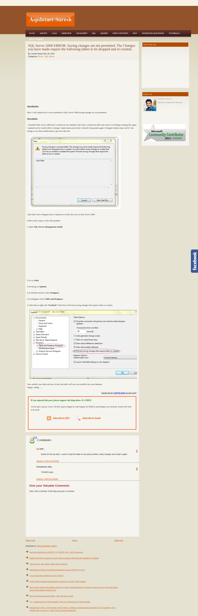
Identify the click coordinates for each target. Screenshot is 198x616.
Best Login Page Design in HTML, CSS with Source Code (51, 596)
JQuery (104, 33)
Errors (41, 56)
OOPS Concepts (120, 33)
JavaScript (81, 33)
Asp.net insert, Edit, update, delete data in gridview (49, 564)
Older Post (118, 540)
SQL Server (49, 56)
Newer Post (30, 540)
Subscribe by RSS (58, 418)
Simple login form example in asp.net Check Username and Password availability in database (64, 558)
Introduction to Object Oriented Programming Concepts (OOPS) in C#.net (57, 570)
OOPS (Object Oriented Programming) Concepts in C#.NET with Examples (58, 581)
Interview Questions (153, 33)
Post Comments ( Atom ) (47, 546)
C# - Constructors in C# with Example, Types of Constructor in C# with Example (60, 602)
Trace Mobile (36, 39)
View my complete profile (170, 102)
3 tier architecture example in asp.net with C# (46, 576)
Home (32, 33)
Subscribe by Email (87, 418)
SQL (94, 33)
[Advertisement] (133, 19)
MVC (135, 33)
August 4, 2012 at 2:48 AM (47, 479)
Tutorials (174, 33)
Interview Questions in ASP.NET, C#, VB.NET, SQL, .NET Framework (56, 552)
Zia (38, 449)
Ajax (54, 33)
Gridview (66, 33)
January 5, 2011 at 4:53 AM (47, 461)
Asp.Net (43, 33)
